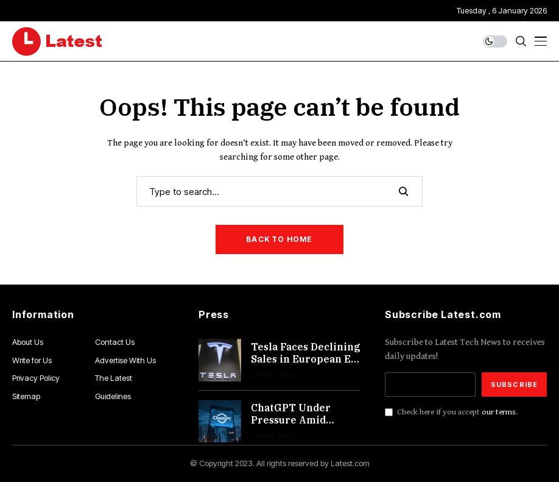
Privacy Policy (36, 378)
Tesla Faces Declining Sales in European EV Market (305, 358)
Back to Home (279, 239)
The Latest (113, 378)
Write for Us (32, 360)
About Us (27, 342)
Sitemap (26, 396)
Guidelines (113, 396)
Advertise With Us (125, 360)
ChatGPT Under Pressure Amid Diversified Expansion (291, 425)
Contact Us (115, 342)
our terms (499, 412)
